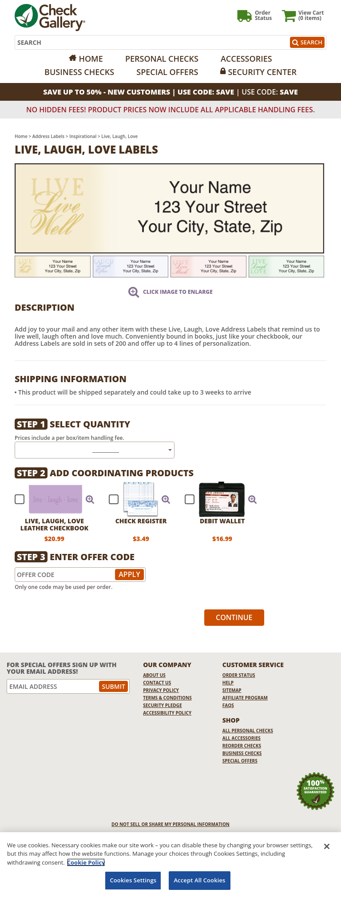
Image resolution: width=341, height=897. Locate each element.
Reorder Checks (241, 745)
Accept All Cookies (199, 880)
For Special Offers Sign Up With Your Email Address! (62, 668)
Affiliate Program (245, 697)
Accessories (246, 58)
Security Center (262, 72)
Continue (234, 617)
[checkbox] (51, 499)
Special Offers (167, 72)
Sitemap (232, 690)
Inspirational (82, 136)
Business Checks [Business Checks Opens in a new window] (242, 753)
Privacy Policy (161, 690)
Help (228, 682)
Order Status (238, 675)
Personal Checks (161, 58)
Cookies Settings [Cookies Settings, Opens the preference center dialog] (133, 880)
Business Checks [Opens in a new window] (79, 72)
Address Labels (48, 136)
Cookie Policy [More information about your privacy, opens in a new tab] (86, 862)
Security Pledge (162, 705)
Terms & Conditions (167, 697)
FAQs (228, 705)
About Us (154, 675)
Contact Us (157, 682)
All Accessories (241, 738)
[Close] (327, 846)
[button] (90, 499)
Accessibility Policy (167, 712)
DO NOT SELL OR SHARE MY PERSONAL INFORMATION (170, 824)
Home (91, 58)
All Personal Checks (247, 730)
